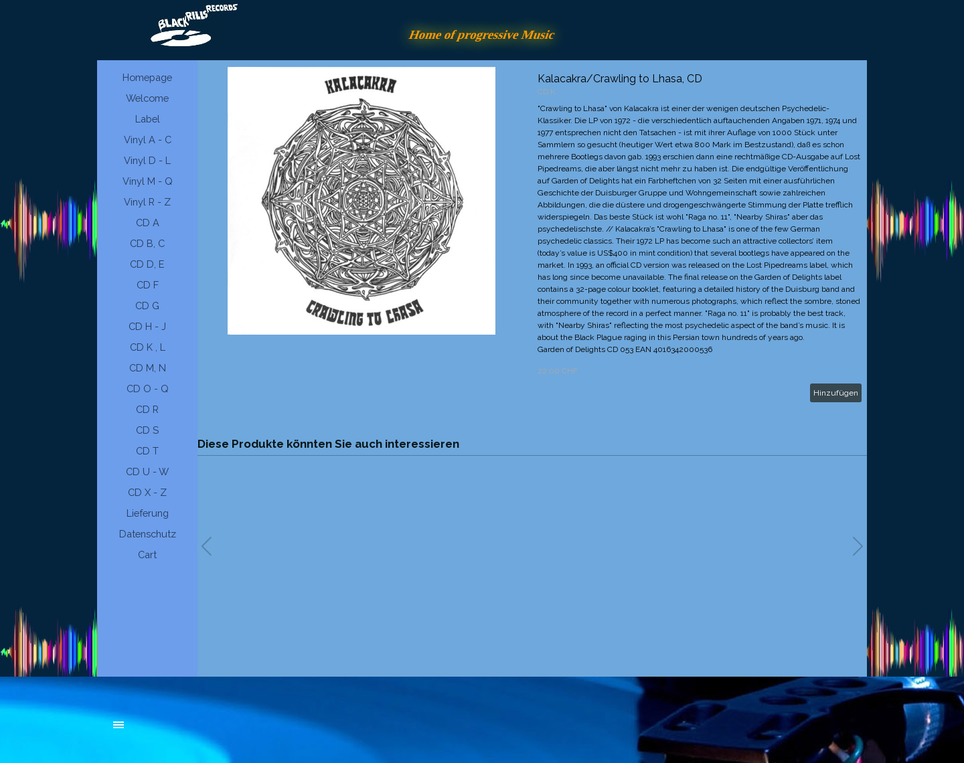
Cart (147, 554)
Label (147, 118)
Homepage (147, 77)
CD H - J (147, 326)
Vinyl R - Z (147, 201)
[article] (532, 237)
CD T (147, 450)
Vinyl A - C (147, 139)
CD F (148, 284)
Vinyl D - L (147, 160)
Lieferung (148, 513)
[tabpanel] (214, 731)
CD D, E (147, 264)
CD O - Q (148, 388)
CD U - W (147, 471)
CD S (147, 430)
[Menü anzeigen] (118, 725)
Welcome (147, 98)
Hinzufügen (835, 393)
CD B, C (147, 243)
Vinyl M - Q (148, 181)
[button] (858, 546)
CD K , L (147, 347)
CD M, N (147, 367)
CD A (147, 222)
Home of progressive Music (482, 34)
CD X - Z (147, 492)
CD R (147, 409)
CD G (147, 305)
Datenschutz (147, 533)
